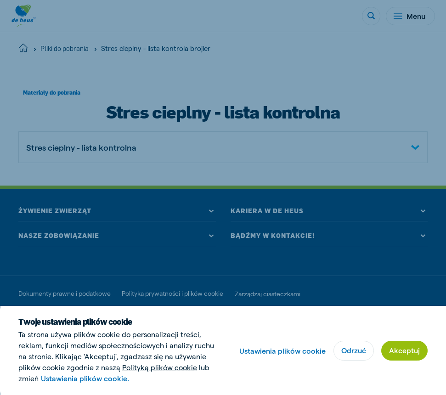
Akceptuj (404, 350)
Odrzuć (353, 350)
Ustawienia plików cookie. (85, 378)
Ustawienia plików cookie (282, 350)
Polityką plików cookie (159, 367)
